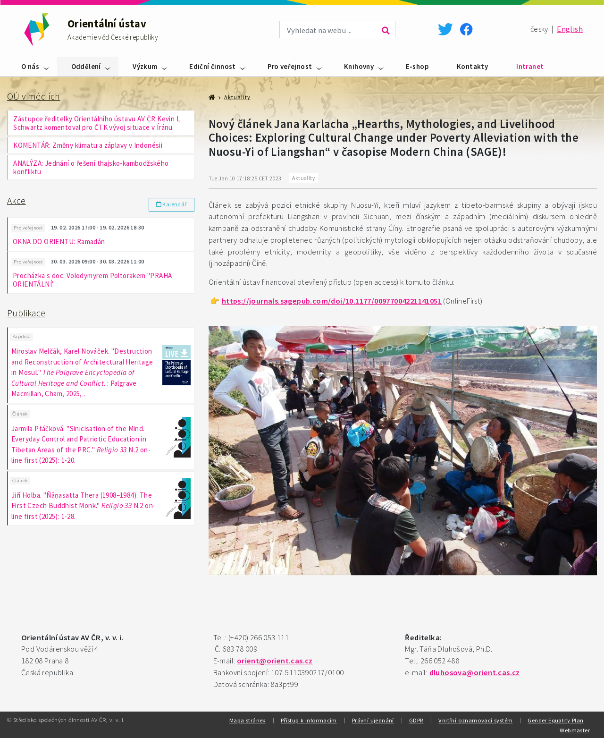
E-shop (417, 66)
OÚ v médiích (33, 96)
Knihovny (359, 66)
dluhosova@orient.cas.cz (474, 673)
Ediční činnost (212, 66)
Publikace (26, 312)
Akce (16, 200)
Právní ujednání (373, 720)
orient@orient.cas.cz (275, 661)
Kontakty (472, 66)
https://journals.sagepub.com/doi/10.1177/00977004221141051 (332, 301)
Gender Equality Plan (555, 720)
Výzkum (145, 66)
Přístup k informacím (309, 720)
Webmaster (575, 730)
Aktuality (237, 97)
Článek (19, 412)
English (570, 29)
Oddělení (86, 66)
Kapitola (21, 335)
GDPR (416, 720)
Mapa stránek (247, 720)
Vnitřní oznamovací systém (475, 720)
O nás (30, 66)
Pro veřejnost (290, 66)
